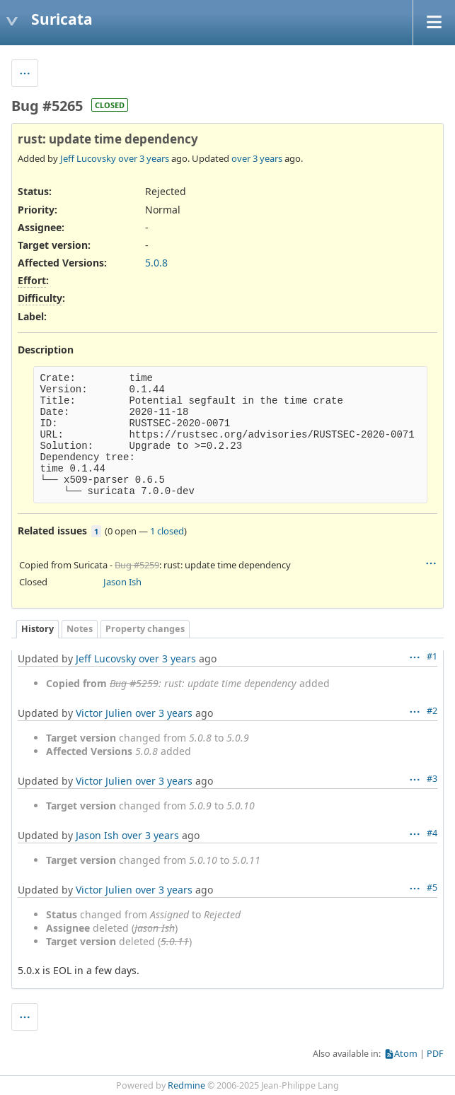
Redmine (186, 1085)
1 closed (167, 531)
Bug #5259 (137, 564)
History (37, 629)
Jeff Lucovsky (88, 158)
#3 (432, 779)
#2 (432, 711)
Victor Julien (104, 713)
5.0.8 (156, 262)
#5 (432, 888)
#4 (432, 833)
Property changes (145, 629)
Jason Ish (122, 581)
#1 (432, 656)
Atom (405, 1054)
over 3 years (143, 158)
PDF (435, 1054)
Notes (80, 629)
